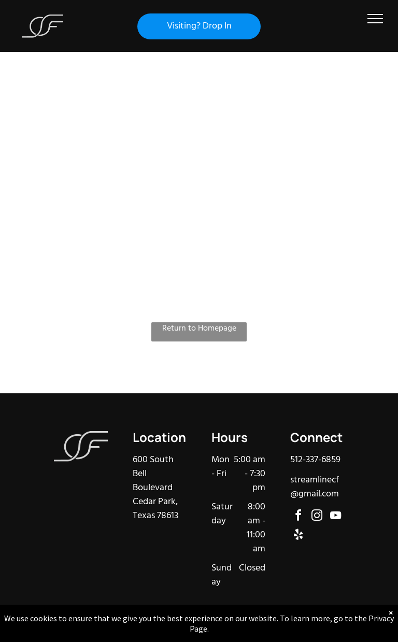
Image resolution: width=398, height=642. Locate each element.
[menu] (375, 18)
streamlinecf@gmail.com (314, 487)
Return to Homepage (199, 328)
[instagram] (317, 516)
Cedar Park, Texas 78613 (155, 508)
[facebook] (298, 516)
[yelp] (298, 536)
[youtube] (336, 516)
